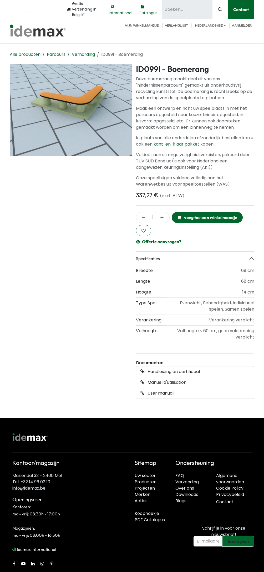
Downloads (186, 494)
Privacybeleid (230, 494)
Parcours (56, 54)
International (120, 9)
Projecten (145, 488)
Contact (241, 9)
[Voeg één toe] (163, 217)
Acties (141, 501)
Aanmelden (242, 25)
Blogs (180, 501)
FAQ (179, 475)
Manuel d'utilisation (163, 382)
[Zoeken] (220, 9)
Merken (142, 494)
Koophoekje (147, 513)
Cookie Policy (229, 488)
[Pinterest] (52, 563)
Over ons (184, 488)
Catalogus (148, 9)
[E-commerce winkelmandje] (142, 25)
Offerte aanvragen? (158, 241)
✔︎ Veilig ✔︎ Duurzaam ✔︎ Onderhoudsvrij (31, 9)
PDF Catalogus (150, 520)
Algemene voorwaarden (230, 478)
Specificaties (148, 258)
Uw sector (145, 475)
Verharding (83, 54)
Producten (145, 482)
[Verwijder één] (142, 217)
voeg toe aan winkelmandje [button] (207, 217)
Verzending (187, 482)
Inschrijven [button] (238, 541)
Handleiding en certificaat (170, 372)
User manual (157, 393)
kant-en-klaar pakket (176, 144)
